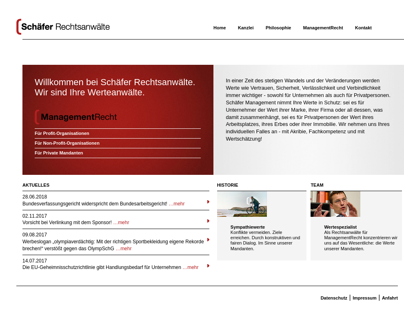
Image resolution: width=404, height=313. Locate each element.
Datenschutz (334, 297)
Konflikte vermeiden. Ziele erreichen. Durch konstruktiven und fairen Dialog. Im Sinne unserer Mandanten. (265, 240)
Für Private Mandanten (59, 152)
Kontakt (363, 27)
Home (219, 27)
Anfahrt (390, 297)
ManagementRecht (323, 27)
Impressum (365, 297)
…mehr (176, 204)
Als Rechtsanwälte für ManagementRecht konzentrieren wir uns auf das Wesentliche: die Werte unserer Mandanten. (360, 240)
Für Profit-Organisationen (62, 133)
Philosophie (278, 27)
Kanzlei (246, 27)
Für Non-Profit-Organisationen (67, 143)
